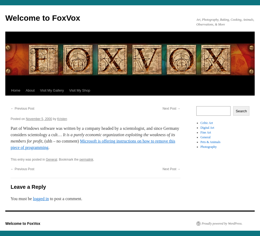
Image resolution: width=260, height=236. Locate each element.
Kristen (62, 119)
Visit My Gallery (52, 90)
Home (15, 90)
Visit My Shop (79, 90)
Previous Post (22, 108)
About (30, 90)
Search (241, 111)
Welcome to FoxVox (42, 18)
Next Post (171, 108)
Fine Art (206, 132)
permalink (86, 159)
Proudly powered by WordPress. (222, 223)
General (51, 159)
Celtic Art (207, 123)
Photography (209, 147)
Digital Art (207, 128)
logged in (41, 198)
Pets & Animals (210, 142)
